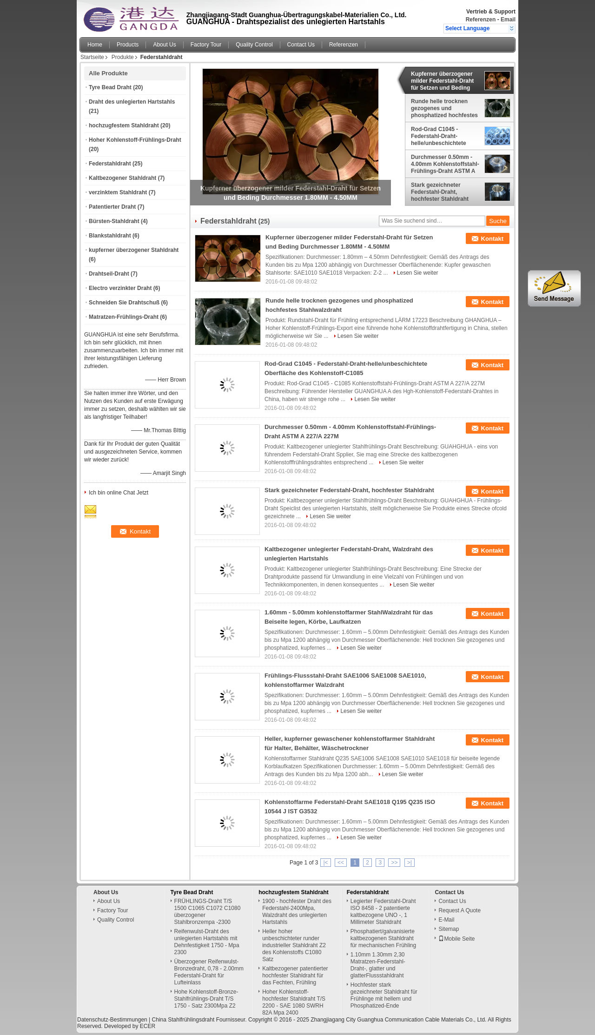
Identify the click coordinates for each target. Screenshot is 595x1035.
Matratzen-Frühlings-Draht (124, 317)
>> (394, 862)
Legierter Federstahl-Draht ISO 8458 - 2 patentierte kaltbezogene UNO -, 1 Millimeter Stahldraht (383, 911)
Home (94, 44)
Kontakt (492, 238)
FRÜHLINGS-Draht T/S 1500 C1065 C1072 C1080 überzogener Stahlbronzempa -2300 (207, 911)
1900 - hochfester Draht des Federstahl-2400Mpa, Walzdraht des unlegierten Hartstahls (296, 911)
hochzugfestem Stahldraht (124, 125)
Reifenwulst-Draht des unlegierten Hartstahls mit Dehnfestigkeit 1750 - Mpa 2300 (206, 942)
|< (325, 862)
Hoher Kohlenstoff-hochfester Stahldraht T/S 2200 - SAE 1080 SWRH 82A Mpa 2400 (293, 1002)
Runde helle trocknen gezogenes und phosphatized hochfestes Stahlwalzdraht (444, 108)
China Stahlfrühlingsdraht (183, 1019)
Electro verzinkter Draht (120, 288)
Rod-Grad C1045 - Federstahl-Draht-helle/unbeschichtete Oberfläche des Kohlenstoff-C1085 (438, 136)
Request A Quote (459, 910)
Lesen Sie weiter (417, 273)
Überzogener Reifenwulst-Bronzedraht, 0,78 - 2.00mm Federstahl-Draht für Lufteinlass (209, 972)
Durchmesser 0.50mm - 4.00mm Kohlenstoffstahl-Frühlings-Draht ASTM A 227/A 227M (445, 164)
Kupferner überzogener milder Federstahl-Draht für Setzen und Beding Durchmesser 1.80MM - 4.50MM (442, 81)
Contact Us (301, 44)
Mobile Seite (456, 939)
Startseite (92, 57)
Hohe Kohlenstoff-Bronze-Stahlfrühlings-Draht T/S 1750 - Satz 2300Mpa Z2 (206, 999)
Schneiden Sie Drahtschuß (124, 302)
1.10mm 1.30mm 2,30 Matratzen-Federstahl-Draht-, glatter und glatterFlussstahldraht (377, 965)
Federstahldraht (110, 163)
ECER (147, 1026)
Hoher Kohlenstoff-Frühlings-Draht (135, 140)
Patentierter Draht (112, 207)
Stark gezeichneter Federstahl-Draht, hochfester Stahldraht (440, 192)
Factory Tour (206, 44)
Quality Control (254, 44)
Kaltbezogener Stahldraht (122, 178)
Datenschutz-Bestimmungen (112, 1019)
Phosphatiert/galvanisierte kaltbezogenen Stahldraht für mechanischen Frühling (383, 938)
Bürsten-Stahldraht (114, 221)
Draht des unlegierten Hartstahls (132, 102)
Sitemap (448, 929)
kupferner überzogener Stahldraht (133, 250)
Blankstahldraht (110, 235)
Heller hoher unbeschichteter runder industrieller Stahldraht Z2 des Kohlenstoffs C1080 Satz (294, 945)
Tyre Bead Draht (110, 87)
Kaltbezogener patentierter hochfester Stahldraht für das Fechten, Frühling (295, 975)
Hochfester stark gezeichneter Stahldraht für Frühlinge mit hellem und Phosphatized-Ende (383, 995)
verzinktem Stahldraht (118, 192)
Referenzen (481, 19)
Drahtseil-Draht (109, 273)
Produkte (123, 57)
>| (409, 862)
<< (340, 862)
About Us (164, 44)
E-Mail (446, 919)
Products (128, 44)
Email (508, 19)
